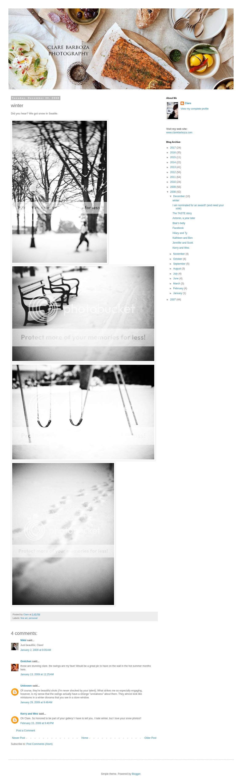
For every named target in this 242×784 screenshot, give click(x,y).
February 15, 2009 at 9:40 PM (37, 723)
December (179, 196)
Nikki (23, 640)
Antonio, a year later (184, 218)
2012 (173, 172)
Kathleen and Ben (183, 237)
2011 (173, 177)
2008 (173, 191)
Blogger (136, 773)
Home (84, 737)
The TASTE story (182, 213)
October (178, 258)
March (177, 283)
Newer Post (18, 737)
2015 (173, 157)
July (175, 273)
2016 (173, 152)
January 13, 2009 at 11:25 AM (37, 674)
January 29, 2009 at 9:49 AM (36, 702)
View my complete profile (195, 108)
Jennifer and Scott (183, 242)
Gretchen (26, 661)
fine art (24, 618)
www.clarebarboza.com (179, 132)
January (178, 293)
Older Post (150, 737)
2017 (173, 147)
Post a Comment (25, 730)
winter (176, 200)
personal (33, 618)
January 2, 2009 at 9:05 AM (35, 650)
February (178, 288)
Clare (188, 103)
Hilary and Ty (180, 233)
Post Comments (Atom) (39, 744)
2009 (173, 187)
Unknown (26, 685)
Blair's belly (179, 223)
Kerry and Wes (29, 713)
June (176, 278)
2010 (173, 181)
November (179, 253)
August (177, 268)
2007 (173, 299)
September (179, 263)
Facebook (178, 228)
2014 (173, 162)
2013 (173, 167)
